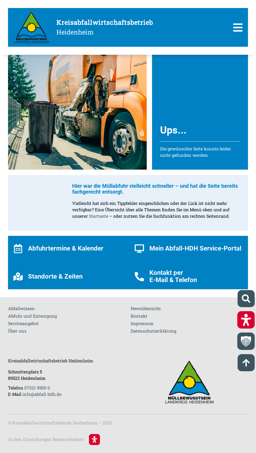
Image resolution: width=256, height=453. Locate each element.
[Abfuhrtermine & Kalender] (18, 248)
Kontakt (139, 316)
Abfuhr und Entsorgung (32, 316)
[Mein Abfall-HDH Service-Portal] (139, 248)
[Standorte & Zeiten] (18, 276)
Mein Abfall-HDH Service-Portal (195, 248)
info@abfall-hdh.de (41, 394)
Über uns (17, 331)
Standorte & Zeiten (55, 276)
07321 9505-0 (37, 387)
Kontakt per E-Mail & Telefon (173, 276)
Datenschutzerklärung (153, 331)
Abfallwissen (21, 308)
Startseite (98, 216)
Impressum (142, 323)
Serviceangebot (23, 323)
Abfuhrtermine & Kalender (65, 248)
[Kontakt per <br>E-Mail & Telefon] (139, 276)
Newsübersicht (146, 308)
